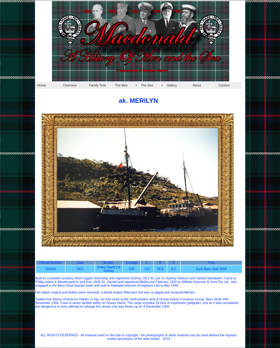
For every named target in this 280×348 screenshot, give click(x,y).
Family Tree (97, 85)
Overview (70, 85)
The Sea (147, 85)
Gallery (172, 85)
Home (41, 85)
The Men (121, 85)
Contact (224, 85)
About (197, 85)
